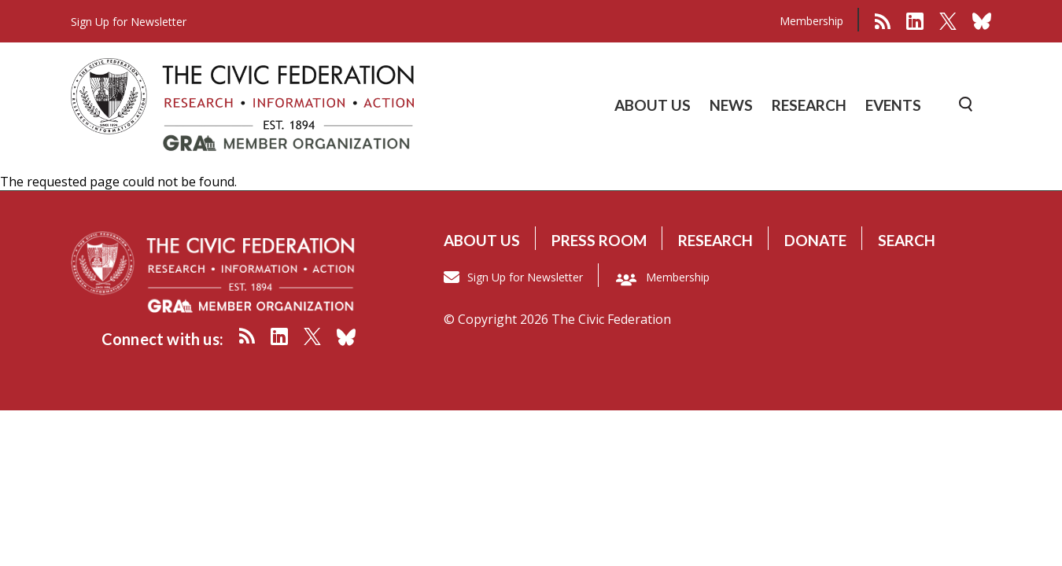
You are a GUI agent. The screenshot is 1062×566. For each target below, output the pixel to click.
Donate (815, 240)
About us (482, 240)
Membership (811, 20)
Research (715, 240)
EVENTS (893, 105)
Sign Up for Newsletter (525, 277)
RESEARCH (809, 105)
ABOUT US (652, 105)
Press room (599, 240)
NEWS (731, 105)
